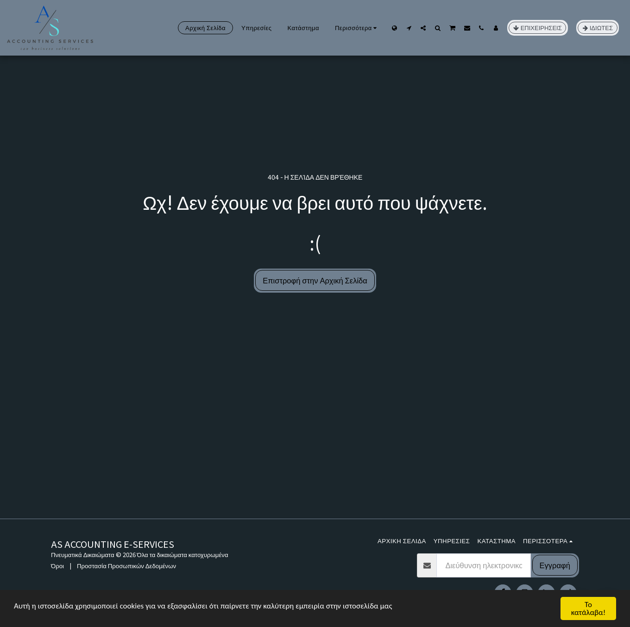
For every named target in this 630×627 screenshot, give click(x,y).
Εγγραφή (555, 565)
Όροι (57, 565)
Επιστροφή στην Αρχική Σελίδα (315, 280)
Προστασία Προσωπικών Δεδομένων (126, 565)
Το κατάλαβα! (588, 608)
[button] (409, 28)
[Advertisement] (315, 449)
